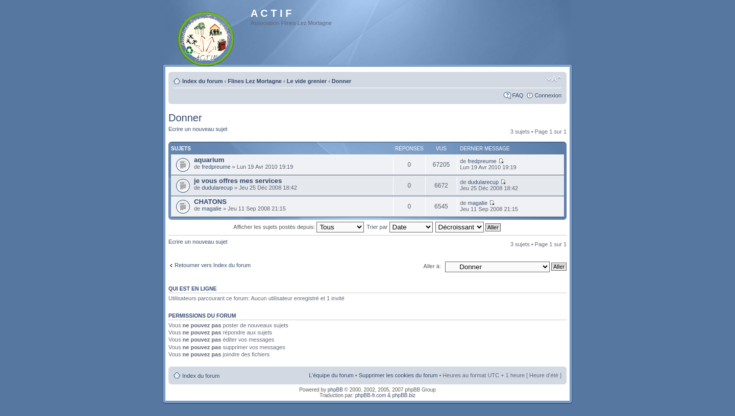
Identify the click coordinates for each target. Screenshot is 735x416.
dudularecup (217, 188)
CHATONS (210, 201)
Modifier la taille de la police (554, 79)
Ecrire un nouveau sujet (198, 129)
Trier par (399, 227)
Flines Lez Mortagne (255, 81)
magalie (212, 208)
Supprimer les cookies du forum (398, 375)
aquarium (209, 160)
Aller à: (432, 266)
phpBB (335, 390)
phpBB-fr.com (370, 395)
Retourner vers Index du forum (213, 265)
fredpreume (216, 167)
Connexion (547, 95)
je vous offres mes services (238, 181)
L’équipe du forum (331, 375)
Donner (342, 81)
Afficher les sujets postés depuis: (298, 227)
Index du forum (202, 81)
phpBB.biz (403, 395)
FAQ (517, 95)
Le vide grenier (307, 81)
